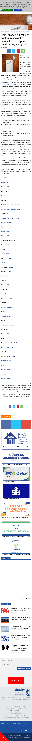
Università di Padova (6, 378)
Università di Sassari (6, 334)
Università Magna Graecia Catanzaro (11, 209)
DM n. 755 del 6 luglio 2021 (11, 84)
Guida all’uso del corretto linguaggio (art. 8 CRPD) (16, 536)
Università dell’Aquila (6, 182)
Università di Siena (6, 360)
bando (17, 205)
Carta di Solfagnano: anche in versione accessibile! (16, 554)
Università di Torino (6, 316)
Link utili (14, 723)
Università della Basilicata (8, 196)
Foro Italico (4, 262)
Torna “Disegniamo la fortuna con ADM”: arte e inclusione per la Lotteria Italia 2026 (20, 637)
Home (2, 723)
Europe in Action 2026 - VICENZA (20, 581)
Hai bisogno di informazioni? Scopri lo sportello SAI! (16, 446)
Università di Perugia (6, 369)
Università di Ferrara (6, 236)
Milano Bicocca (5, 294)
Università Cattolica (6, 298)
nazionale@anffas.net (16, 710)
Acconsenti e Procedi (7, 9)
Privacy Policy (18, 9)
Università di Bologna (7, 231)
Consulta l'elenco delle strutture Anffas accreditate (16, 464)
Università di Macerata (7, 307)
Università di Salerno (6, 222)
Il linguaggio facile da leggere (11, 498)
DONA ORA (16, 681)
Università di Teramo (6, 187)
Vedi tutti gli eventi (26, 598)
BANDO (7, 254)
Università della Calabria (7, 205)
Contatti (8, 723)
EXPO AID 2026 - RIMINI (17, 562)
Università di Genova (6, 285)
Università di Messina (7, 347)
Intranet (25, 723)
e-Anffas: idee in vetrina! (9, 481)
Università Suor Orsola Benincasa (10, 218)
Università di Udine (6, 245)
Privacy (20, 723)
